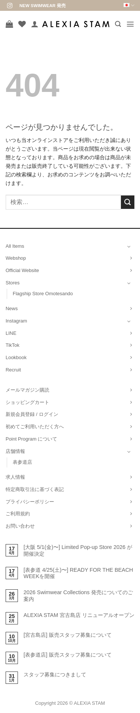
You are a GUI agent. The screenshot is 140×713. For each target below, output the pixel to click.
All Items (15, 246)
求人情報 (15, 477)
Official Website (22, 270)
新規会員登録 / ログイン (32, 414)
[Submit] (127, 202)
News (12, 308)
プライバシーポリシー (30, 501)
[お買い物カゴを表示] (9, 24)
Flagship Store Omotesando (43, 293)
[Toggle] (129, 246)
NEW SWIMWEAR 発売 (42, 5)
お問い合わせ (20, 526)
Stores (12, 282)
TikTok (12, 345)
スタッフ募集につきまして (55, 674)
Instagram (16, 321)
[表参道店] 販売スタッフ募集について (68, 655)
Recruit (13, 370)
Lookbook (16, 357)
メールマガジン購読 (27, 390)
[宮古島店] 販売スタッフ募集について (68, 635)
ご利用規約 (18, 513)
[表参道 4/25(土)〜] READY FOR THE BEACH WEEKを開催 (78, 573)
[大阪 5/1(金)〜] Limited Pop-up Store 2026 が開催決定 (78, 550)
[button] (118, 24)
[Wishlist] (22, 24)
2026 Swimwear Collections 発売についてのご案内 (78, 595)
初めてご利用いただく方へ (35, 426)
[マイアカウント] (34, 24)
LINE (11, 333)
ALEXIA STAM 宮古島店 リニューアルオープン (79, 615)
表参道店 (22, 462)
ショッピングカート (27, 402)
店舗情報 (15, 451)
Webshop (16, 258)
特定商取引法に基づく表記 (35, 489)
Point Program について (31, 439)
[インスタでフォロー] (9, 6)
